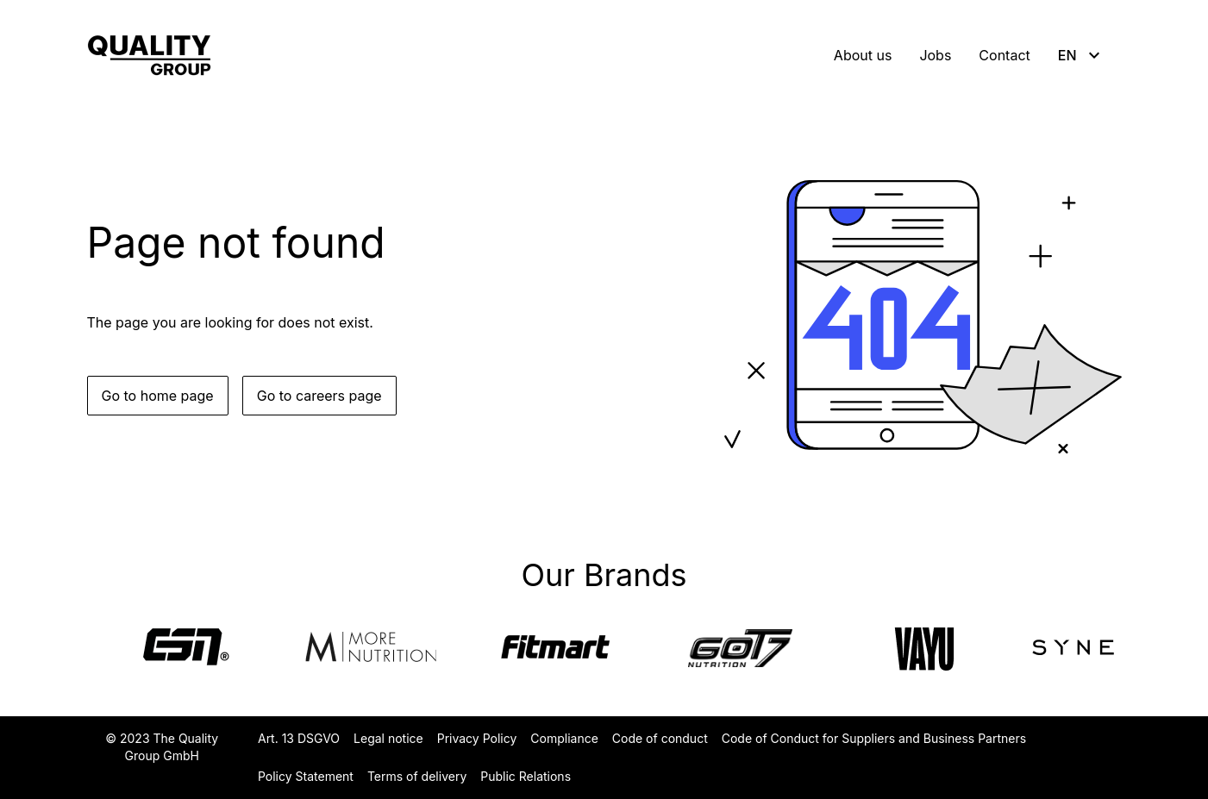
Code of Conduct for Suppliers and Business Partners (874, 738)
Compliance (564, 738)
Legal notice (388, 738)
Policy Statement (306, 776)
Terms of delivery (416, 776)
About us (863, 55)
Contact (1004, 55)
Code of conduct (660, 738)
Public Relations (525, 776)
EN (1081, 55)
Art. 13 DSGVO (299, 738)
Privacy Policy (477, 738)
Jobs (935, 55)
